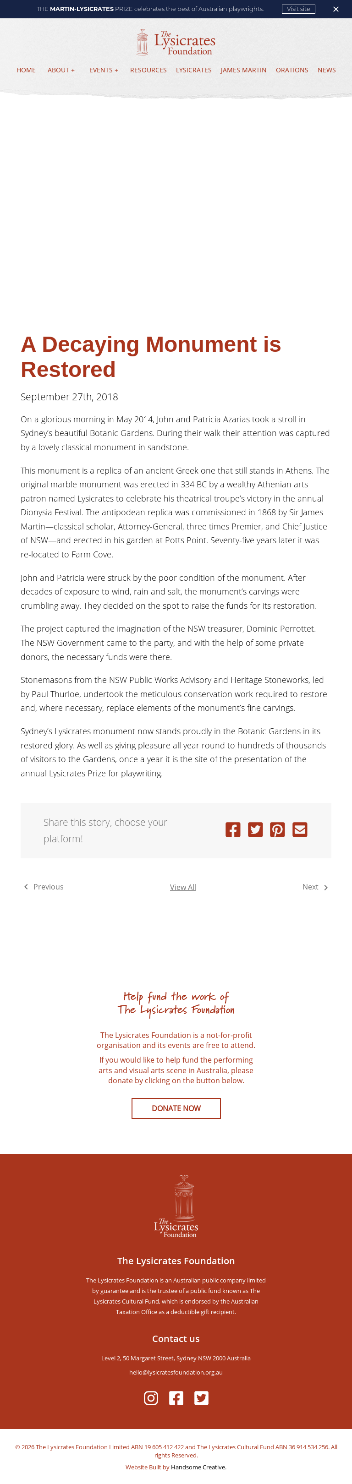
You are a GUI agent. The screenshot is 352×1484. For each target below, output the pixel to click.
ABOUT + (61, 69)
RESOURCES (148, 69)
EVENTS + (103, 69)
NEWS (327, 69)
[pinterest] (277, 830)
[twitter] (255, 830)
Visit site (298, 8)
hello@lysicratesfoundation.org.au (176, 1372)
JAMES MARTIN (244, 69)
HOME (26, 69)
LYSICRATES (194, 69)
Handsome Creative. (198, 1467)
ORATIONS (292, 69)
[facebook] (233, 830)
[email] (300, 830)
